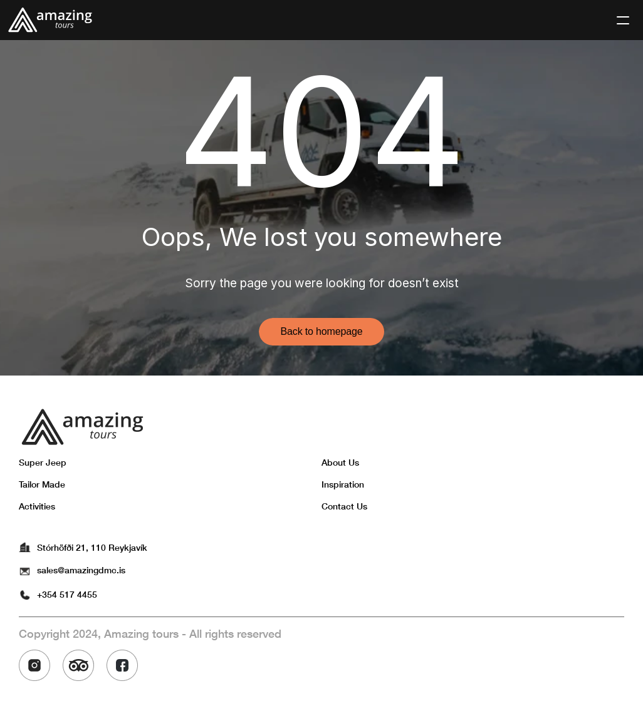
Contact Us (344, 506)
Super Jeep (42, 462)
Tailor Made (42, 484)
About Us (340, 462)
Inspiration (343, 484)
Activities (37, 506)
